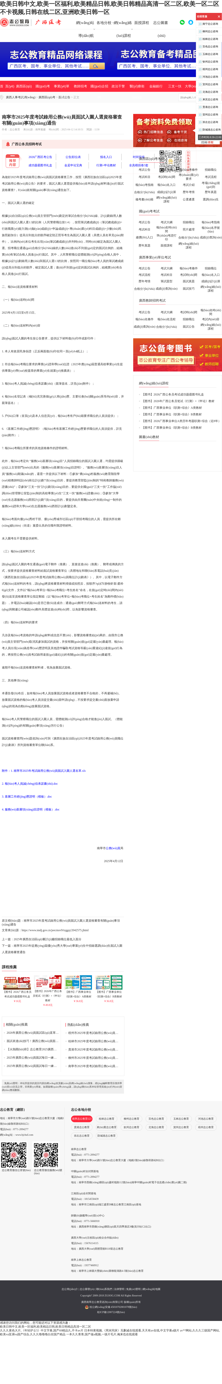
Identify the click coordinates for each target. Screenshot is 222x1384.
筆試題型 (166, 281)
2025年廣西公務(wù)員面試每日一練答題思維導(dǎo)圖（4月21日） (50, 1065)
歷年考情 (189, 192)
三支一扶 (174, 86)
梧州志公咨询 (208, 69)
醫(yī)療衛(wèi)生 (137, 91)
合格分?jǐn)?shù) (144, 192)
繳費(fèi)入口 (144, 237)
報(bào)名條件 (144, 319)
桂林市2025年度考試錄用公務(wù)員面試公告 (97, 1041)
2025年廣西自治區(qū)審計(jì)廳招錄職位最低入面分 (47, 939)
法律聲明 (119, 1289)
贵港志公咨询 (208, 107)
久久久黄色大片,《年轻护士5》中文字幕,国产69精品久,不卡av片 (41, 1330)
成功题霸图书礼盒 (40, 165)
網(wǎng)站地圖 (151, 1289)
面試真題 (189, 281)
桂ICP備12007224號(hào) (111, 1312)
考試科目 (144, 176)
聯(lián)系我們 (104, 1289)
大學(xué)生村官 (193, 91)
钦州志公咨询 (208, 62)
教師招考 (80, 86)
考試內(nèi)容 (210, 319)
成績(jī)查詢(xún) (211, 237)
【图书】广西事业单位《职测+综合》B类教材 (108, 992)
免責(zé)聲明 (133, 1289)
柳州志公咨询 (208, 31)
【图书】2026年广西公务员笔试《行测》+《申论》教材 (48, 994)
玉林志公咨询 (208, 54)
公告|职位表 (73, 157)
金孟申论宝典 (73, 165)
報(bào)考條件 (189, 169)
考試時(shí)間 (166, 176)
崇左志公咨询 (208, 122)
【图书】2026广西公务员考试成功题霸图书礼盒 (17, 992)
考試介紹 (189, 184)
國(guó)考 (43, 86)
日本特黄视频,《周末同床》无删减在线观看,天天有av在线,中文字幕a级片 (131, 1330)
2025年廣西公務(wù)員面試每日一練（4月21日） (38, 1057)
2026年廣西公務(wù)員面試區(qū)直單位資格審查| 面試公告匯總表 (49, 1032)
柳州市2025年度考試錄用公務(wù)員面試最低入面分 (102, 1057)
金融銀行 (156, 86)
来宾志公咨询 (208, 99)
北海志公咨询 (208, 92)
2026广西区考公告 (40, 157)
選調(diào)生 (211, 199)
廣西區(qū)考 (24, 91)
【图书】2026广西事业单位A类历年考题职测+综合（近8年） (181, 421)
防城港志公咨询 (209, 130)
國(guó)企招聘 (99, 91)
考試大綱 (166, 169)
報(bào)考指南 (144, 184)
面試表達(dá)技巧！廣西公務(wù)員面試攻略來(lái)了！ (42, 1041)
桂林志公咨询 (208, 39)
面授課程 (141, 23)
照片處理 (189, 229)
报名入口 (106, 157)
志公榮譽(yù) (87, 1289)
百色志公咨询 (208, 46)
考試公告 (144, 169)
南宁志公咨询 (208, 24)
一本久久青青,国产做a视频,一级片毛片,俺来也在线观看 (102, 1334)
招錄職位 (211, 169)
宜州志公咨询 (208, 84)
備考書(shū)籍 (144, 199)
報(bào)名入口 (166, 184)
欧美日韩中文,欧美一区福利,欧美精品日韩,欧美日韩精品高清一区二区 (45, 1326)
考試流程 (211, 176)
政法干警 (118, 86)
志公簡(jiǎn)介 (70, 1289)
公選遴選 (189, 199)
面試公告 (189, 326)
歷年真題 (211, 192)
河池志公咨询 (208, 77)
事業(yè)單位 (62, 91)
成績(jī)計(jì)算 (166, 192)
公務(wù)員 (113, 848)
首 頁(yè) (7, 86)
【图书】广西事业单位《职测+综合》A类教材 (78, 992)
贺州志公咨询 (208, 114)
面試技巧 (189, 288)
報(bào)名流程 (166, 319)
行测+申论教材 (106, 165)
